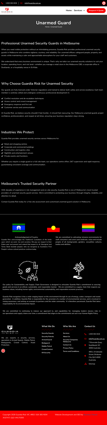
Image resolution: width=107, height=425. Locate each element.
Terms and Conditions (71, 351)
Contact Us (67, 345)
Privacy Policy (68, 348)
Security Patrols (48, 336)
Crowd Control (47, 349)
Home (69, 10)
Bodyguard (46, 343)
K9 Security (46, 352)
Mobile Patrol (47, 346)
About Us (66, 336)
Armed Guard (47, 339)
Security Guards (48, 333)
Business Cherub (90, 414)
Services (79, 10)
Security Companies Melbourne (70, 340)
